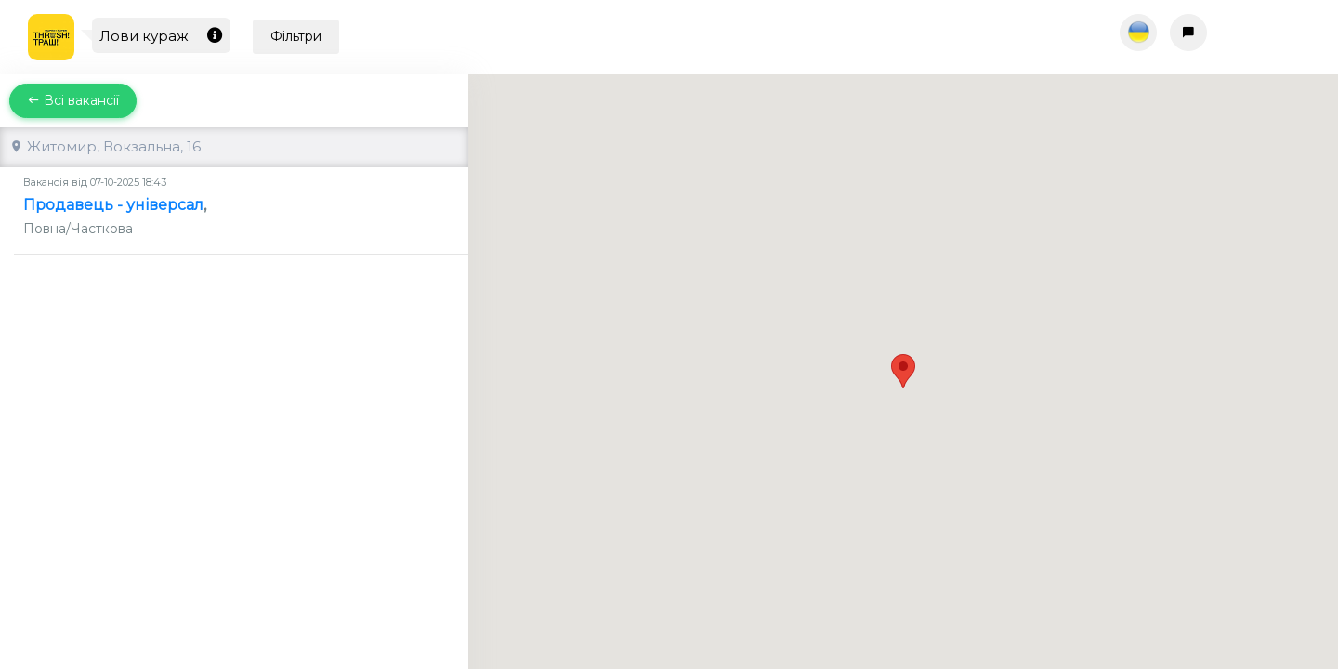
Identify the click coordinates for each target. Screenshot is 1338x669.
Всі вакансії (73, 100)
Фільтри (295, 36)
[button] (903, 354)
